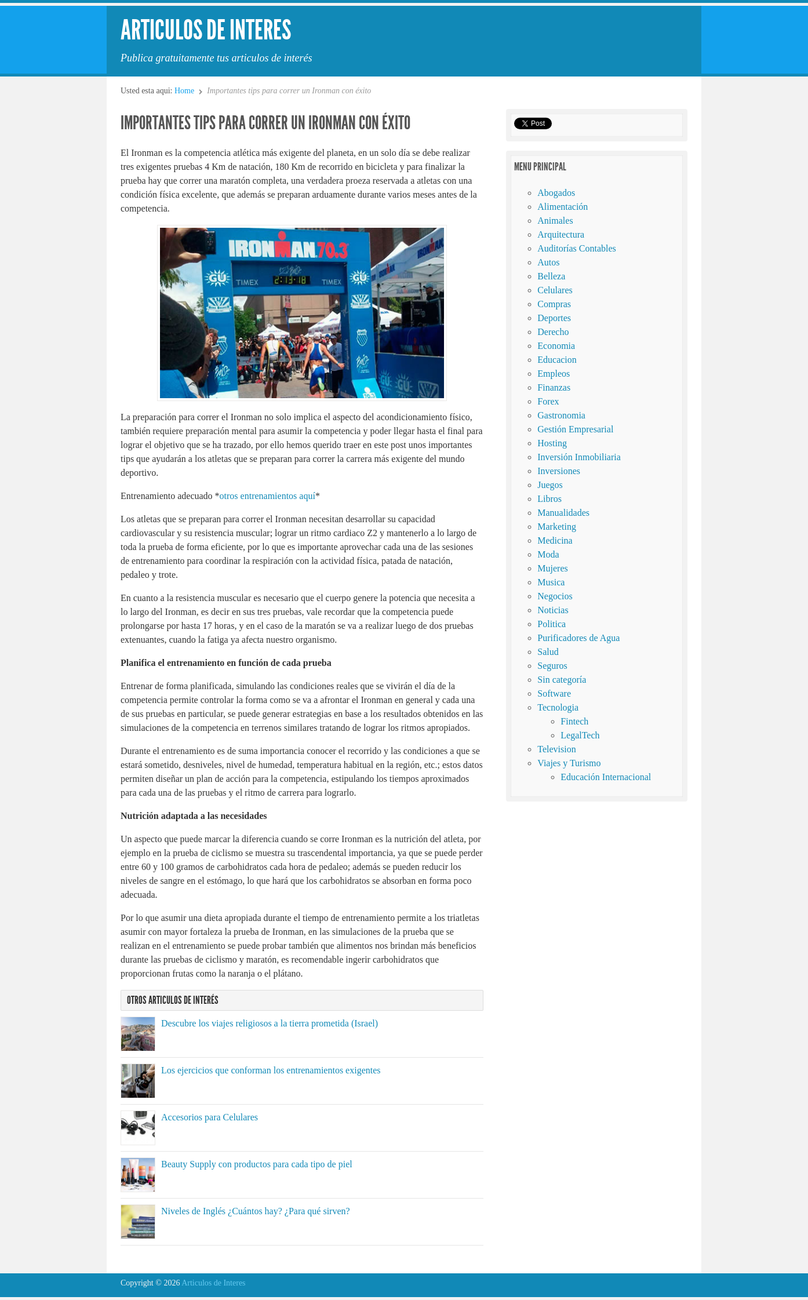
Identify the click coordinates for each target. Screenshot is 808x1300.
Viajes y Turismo (568, 763)
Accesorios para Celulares (209, 1117)
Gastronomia (561, 415)
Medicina (554, 540)
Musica (551, 582)
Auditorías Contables (576, 248)
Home (184, 90)
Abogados (556, 193)
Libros (549, 499)
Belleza (551, 276)
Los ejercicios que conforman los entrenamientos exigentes (271, 1070)
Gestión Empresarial (575, 429)
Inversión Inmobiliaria (579, 457)
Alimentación (562, 207)
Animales (555, 220)
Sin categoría (561, 679)
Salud (547, 652)
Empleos (553, 373)
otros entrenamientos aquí (267, 496)
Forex (548, 401)
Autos (548, 262)
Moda (548, 554)
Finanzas (553, 387)
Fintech (574, 721)
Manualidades (563, 513)
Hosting (552, 443)
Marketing (556, 526)
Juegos (550, 485)
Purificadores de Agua (578, 638)
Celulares (554, 290)
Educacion (557, 360)
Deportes (554, 318)
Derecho (553, 332)
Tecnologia (557, 707)
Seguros (552, 666)
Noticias (552, 610)
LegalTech (579, 735)
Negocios (554, 596)
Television (556, 749)
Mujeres (552, 568)
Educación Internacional (605, 777)
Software (554, 693)
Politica (551, 624)
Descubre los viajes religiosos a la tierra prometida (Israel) (269, 1023)
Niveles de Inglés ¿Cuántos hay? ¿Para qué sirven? (255, 1211)
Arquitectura (560, 234)
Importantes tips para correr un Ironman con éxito (265, 123)
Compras (554, 304)
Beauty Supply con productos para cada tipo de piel (256, 1164)
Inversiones (558, 471)
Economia (556, 346)
